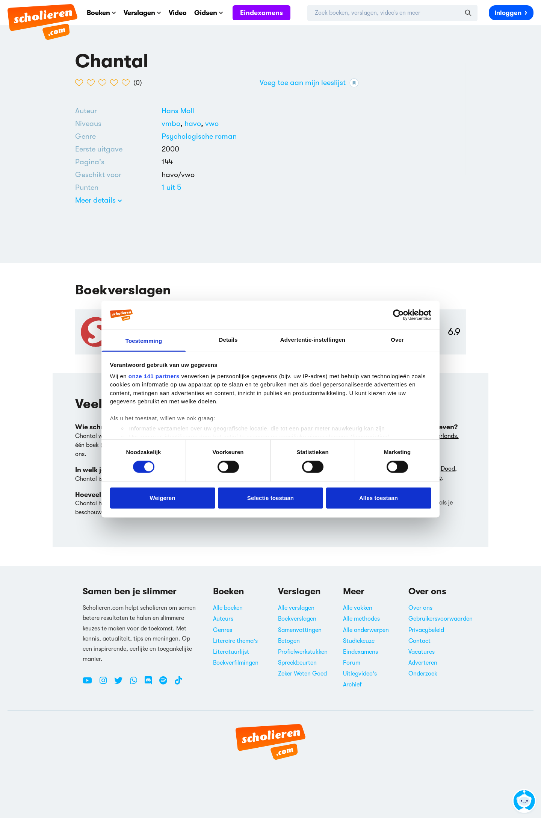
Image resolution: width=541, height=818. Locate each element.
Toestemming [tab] (143, 341)
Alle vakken (357, 607)
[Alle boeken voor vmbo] (173, 123)
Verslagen (142, 13)
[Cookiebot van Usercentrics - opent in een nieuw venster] (398, 315)
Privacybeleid (426, 630)
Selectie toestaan (270, 497)
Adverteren (422, 662)
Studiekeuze (359, 641)
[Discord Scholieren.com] (151, 683)
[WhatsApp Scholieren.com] (136, 683)
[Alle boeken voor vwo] (212, 123)
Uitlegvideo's (360, 673)
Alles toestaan (378, 497)
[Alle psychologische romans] (199, 136)
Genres (222, 630)
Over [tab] (397, 339)
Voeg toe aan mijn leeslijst (309, 83)
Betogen (289, 641)
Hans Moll (178, 110)
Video (178, 13)
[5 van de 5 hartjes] (127, 82)
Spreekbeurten (297, 662)
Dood (448, 468)
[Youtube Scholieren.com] (90, 683)
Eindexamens (261, 13)
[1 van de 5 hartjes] (81, 82)
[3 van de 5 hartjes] (104, 82)
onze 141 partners (154, 376)
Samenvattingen (300, 630)
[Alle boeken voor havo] (194, 123)
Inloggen (511, 12)
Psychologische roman (199, 136)
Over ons (420, 607)
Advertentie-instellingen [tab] (312, 339)
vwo (212, 123)
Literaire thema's (235, 641)
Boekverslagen (297, 618)
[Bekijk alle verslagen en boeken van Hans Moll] (178, 110)
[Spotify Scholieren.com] (166, 683)
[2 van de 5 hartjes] (92, 82)
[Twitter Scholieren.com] (121, 683)
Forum (351, 662)
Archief (352, 684)
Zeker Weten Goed (302, 673)
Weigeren (162, 497)
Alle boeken (228, 607)
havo (194, 123)
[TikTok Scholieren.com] (178, 683)
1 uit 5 (171, 187)
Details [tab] (228, 339)
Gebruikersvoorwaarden (440, 618)
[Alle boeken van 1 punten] (171, 187)
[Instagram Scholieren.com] (106, 683)
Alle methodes (361, 618)
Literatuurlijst (231, 651)
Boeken (101, 13)
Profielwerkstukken (303, 651)
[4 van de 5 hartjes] (116, 82)
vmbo (173, 123)
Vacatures (421, 651)
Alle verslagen (296, 607)
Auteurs (223, 618)
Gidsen (208, 13)
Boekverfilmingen (235, 662)
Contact (419, 641)
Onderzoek (422, 673)
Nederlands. (443, 436)
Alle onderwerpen (366, 630)
